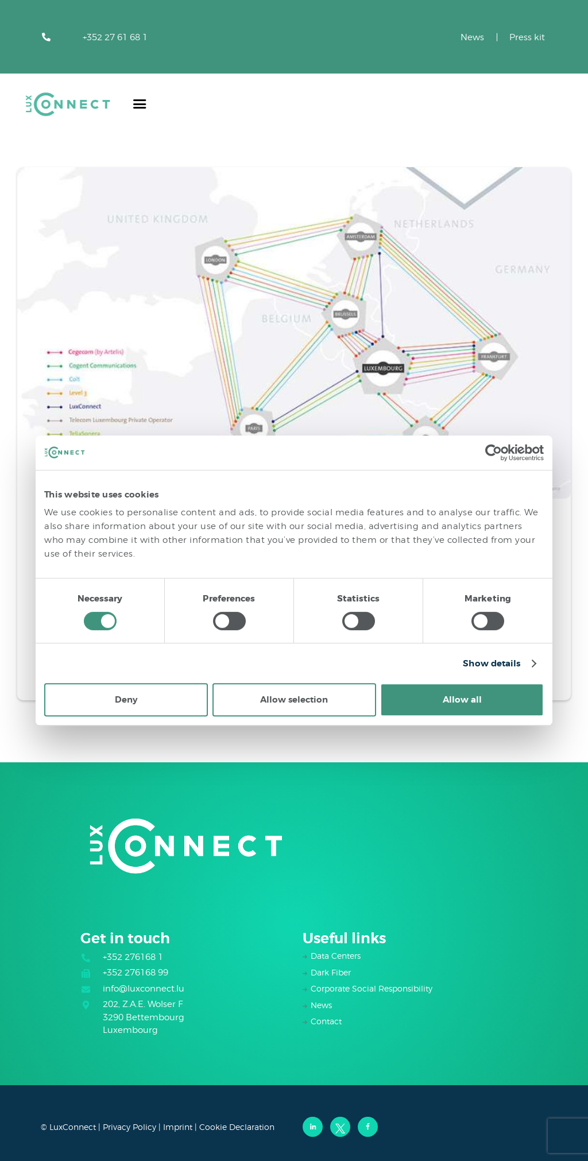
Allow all (462, 699)
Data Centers (336, 956)
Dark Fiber (331, 972)
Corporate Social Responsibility (371, 988)
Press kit (527, 37)
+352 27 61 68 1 (115, 37)
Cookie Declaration (236, 1127)
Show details (491, 663)
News (472, 37)
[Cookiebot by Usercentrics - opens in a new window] (493, 452)
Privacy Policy (129, 1127)
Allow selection (294, 699)
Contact (326, 1021)
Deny (126, 699)
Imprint (177, 1127)
